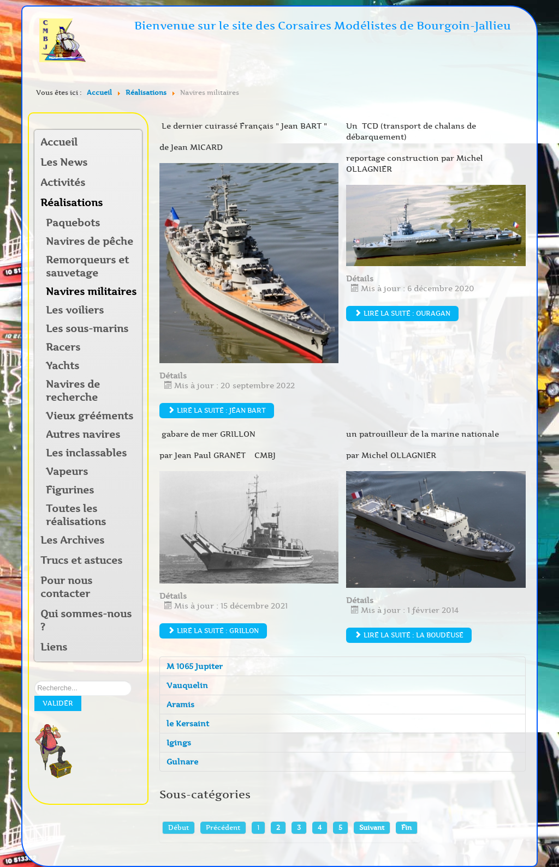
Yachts (62, 366)
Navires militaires (91, 292)
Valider (58, 703)
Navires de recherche (73, 391)
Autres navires (83, 435)
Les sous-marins (87, 329)
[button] (133, 183)
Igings (178, 743)
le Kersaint (187, 723)
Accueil (59, 142)
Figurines (70, 490)
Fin (406, 827)
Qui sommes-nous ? (86, 620)
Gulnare (182, 762)
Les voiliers (75, 310)
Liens (53, 647)
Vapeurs (67, 472)
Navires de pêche (89, 242)
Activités (62, 183)
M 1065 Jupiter (194, 666)
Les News (63, 162)
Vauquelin (187, 685)
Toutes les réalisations (76, 515)
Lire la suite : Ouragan (402, 313)
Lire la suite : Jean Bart (217, 410)
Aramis (180, 704)
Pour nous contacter (66, 587)
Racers (63, 347)
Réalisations (71, 203)
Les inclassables (86, 453)
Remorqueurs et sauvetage (87, 266)
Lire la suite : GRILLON (213, 631)
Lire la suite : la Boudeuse (408, 635)
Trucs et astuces (81, 561)
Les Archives (72, 540)
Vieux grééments (89, 416)
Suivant (371, 827)
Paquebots (73, 223)
